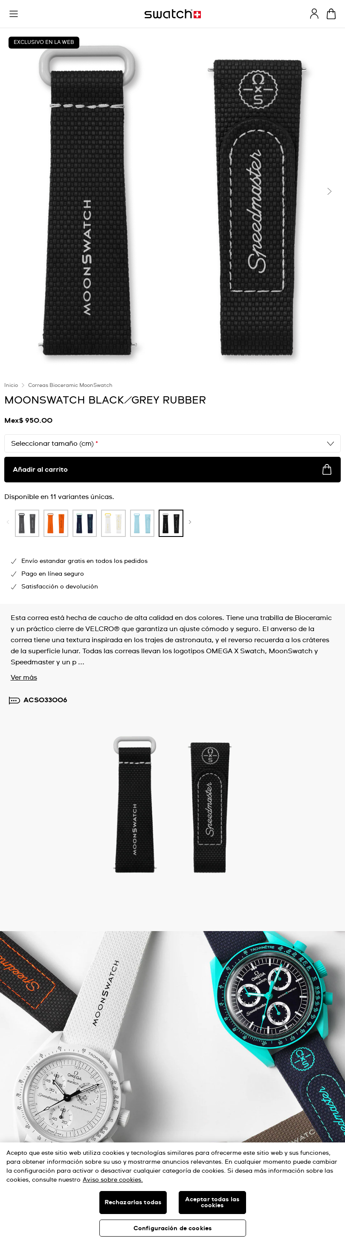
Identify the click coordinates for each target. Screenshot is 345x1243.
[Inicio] (173, 14)
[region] (172, 1192)
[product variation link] (27, 523)
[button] (14, 14)
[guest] (314, 14)
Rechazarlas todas (132, 1203)
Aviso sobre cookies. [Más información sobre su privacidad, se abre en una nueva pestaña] (113, 1180)
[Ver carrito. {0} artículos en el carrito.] (331, 14)
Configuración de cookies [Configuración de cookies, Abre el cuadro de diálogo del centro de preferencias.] (172, 1228)
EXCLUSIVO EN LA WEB (44, 42)
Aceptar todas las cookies (212, 1202)
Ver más (24, 677)
